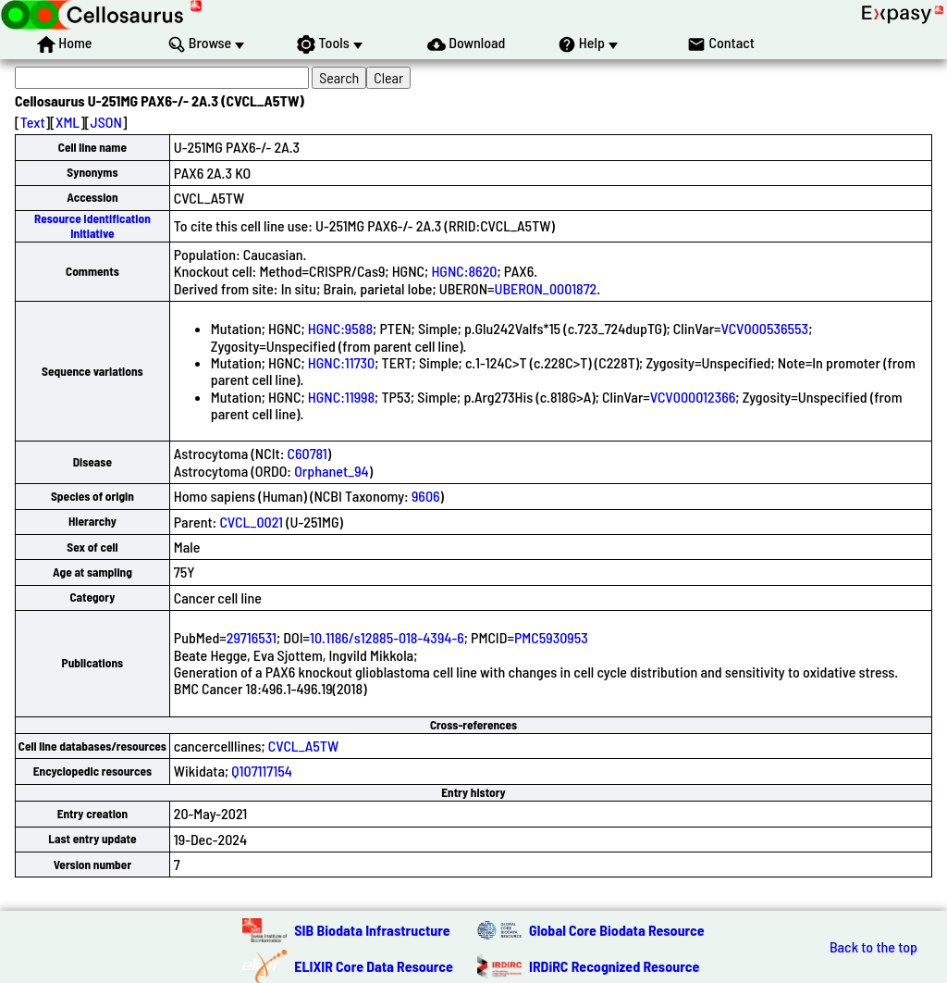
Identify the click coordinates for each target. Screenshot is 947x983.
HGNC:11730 (341, 362)
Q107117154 (261, 770)
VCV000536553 (765, 328)
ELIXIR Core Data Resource (373, 966)
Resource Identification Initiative (92, 225)
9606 (426, 495)
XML (67, 122)
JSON (106, 122)
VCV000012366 (693, 396)
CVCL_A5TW (303, 745)
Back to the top (873, 947)
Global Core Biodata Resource (617, 930)
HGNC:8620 (464, 271)
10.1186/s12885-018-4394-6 (387, 637)
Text (32, 122)
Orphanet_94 (331, 470)
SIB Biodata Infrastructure (371, 930)
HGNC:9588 (340, 328)
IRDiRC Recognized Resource (614, 966)
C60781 (307, 453)
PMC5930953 (551, 637)
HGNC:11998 (341, 396)
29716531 (252, 637)
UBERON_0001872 (546, 288)
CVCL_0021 (251, 521)
